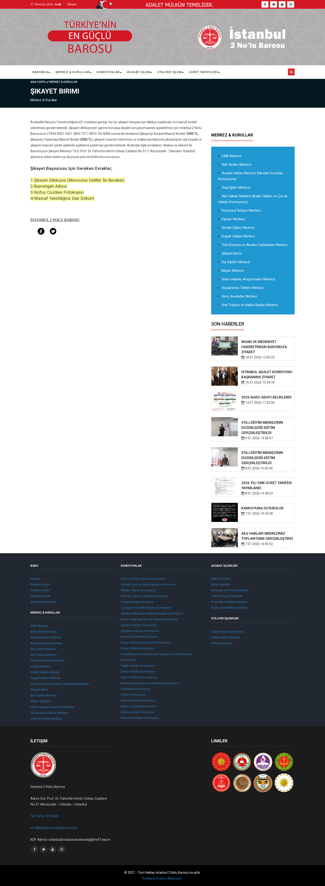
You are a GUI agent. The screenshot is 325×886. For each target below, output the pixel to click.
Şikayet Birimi (230, 253)
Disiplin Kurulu (39, 590)
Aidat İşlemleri (220, 584)
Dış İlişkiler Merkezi (234, 262)
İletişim (72, 4)
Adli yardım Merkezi (43, 631)
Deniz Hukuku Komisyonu (138, 671)
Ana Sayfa (39, 82)
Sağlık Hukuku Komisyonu (138, 665)
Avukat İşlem (140, 72)
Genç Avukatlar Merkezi (237, 296)
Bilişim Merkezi (231, 270)
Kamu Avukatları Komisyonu (139, 636)
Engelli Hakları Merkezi (236, 236)
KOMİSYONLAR (109, 72)
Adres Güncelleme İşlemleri (229, 607)
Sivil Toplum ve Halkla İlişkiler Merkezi (248, 305)
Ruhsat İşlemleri (222, 643)
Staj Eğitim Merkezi (234, 187)
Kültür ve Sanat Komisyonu (138, 706)
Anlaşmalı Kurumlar (43, 602)
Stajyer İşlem (170, 72)
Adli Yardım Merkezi (234, 164)
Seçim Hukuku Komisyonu (138, 700)
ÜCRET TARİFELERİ (204, 72)
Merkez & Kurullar (74, 72)
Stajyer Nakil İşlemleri (225, 637)
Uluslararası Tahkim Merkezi (241, 288)
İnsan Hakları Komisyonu (137, 648)
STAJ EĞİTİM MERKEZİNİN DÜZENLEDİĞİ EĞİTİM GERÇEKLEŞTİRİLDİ (262, 427)
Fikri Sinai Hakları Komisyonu (140, 718)
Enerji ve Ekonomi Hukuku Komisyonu (146, 642)
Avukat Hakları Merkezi (45, 637)
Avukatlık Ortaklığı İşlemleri (229, 602)
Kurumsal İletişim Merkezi (239, 210)
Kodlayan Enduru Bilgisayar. (162, 878)
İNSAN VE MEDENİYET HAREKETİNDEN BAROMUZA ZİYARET (264, 347)
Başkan (35, 578)
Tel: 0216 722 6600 (44, 816)
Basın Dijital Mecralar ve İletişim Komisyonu (149, 619)
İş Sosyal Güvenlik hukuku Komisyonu (146, 607)
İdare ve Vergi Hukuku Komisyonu (143, 578)
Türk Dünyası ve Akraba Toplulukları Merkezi (252, 245)
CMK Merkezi (230, 156)
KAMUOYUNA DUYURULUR (262, 508)
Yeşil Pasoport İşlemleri (226, 596)
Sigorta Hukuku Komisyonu (139, 677)
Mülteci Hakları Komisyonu (138, 590)
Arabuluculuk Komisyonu (137, 712)
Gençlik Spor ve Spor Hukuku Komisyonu (148, 584)
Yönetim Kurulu (40, 584)
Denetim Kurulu (40, 596)
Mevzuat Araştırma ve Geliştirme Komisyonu (150, 683)
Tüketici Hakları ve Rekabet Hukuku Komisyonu (152, 613)
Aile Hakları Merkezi (43, 654)
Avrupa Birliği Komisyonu (137, 602)
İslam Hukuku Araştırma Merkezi (52, 707)
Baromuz (41, 72)
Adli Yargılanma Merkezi (46, 643)
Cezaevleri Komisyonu (135, 689)
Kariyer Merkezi (231, 219)
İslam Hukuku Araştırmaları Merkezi (246, 279)
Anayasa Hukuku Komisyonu (140, 631)
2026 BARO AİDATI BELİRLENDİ (266, 397)
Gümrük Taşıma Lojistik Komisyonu (144, 596)
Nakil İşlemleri (220, 578)
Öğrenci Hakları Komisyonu (139, 625)
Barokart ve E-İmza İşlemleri (229, 590)
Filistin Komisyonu (133, 694)
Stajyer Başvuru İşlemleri (227, 631)
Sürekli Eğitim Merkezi (236, 228)
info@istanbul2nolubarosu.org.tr (54, 828)
